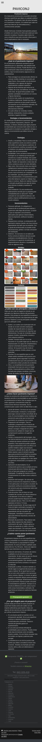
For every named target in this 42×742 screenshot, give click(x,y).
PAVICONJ (21, 9)
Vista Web (37, 732)
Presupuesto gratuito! (21, 597)
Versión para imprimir (9, 730)
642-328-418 (23, 672)
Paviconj (4, 734)
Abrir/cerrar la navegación (21, 2)
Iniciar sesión (36, 730)
